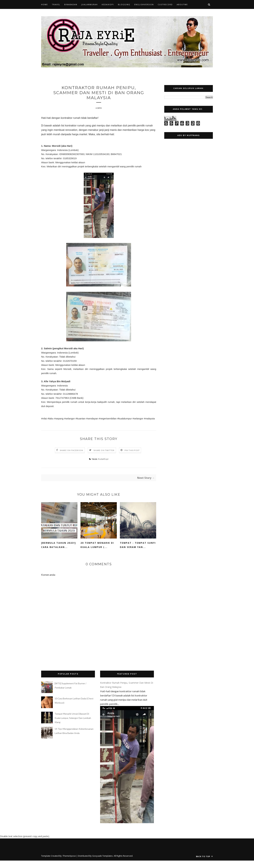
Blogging (124, 4)
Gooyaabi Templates (102, 856)
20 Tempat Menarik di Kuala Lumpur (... (97, 545)
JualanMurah (89, 4)
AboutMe (182, 4)
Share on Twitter (103, 451)
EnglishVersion (144, 4)
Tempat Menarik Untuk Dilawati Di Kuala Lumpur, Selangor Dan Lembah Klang (73, 718)
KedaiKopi (108, 4)
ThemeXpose (69, 856)
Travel (56, 4)
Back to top (204, 857)
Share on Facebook (71, 451)
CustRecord (165, 4)
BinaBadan (70, 4)
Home (44, 4)
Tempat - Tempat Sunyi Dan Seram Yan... (138, 545)
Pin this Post (132, 451)
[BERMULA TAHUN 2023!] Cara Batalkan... (58, 545)
